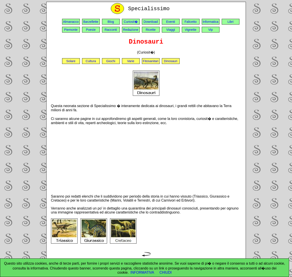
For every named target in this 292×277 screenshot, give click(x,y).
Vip (210, 29)
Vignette (190, 29)
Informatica (210, 21)
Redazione (130, 29)
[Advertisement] (146, 159)
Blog (111, 21)
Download (151, 21)
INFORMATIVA (142, 272)
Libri (230, 21)
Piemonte (71, 29)
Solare (71, 61)
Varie (130, 61)
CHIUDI (165, 272)
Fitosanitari (150, 61)
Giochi (110, 61)
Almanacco (71, 21)
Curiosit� (131, 21)
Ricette (151, 29)
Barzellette (90, 21)
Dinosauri (170, 61)
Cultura (91, 61)
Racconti (111, 29)
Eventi (170, 21)
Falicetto (190, 21)
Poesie (91, 29)
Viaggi (170, 29)
